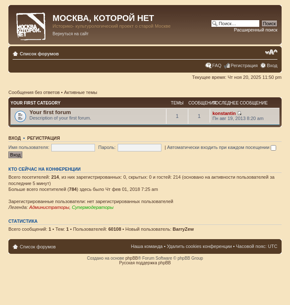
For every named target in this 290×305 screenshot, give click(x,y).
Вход (272, 65)
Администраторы (49, 207)
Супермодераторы (92, 207)
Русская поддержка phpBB (145, 263)
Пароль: (107, 147)
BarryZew (183, 229)
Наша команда (147, 246)
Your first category (36, 103)
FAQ (216, 65)
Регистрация (244, 65)
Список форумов (39, 53)
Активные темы (80, 92)
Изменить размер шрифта (271, 52)
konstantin (224, 113)
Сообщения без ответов (34, 92)
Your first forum (50, 112)
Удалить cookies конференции (199, 246)
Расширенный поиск (255, 29)
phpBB (131, 258)
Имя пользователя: (28, 147)
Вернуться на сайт (71, 33)
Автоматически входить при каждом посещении (222, 147)
